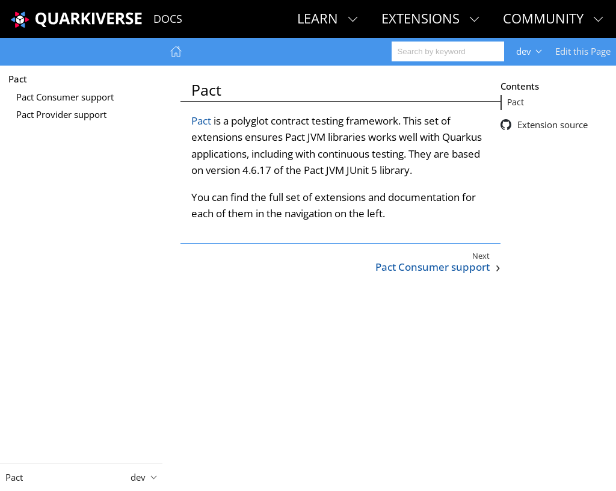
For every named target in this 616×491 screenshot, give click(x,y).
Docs (167, 18)
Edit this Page (583, 51)
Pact (17, 78)
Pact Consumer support (65, 96)
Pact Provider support (61, 114)
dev (523, 51)
